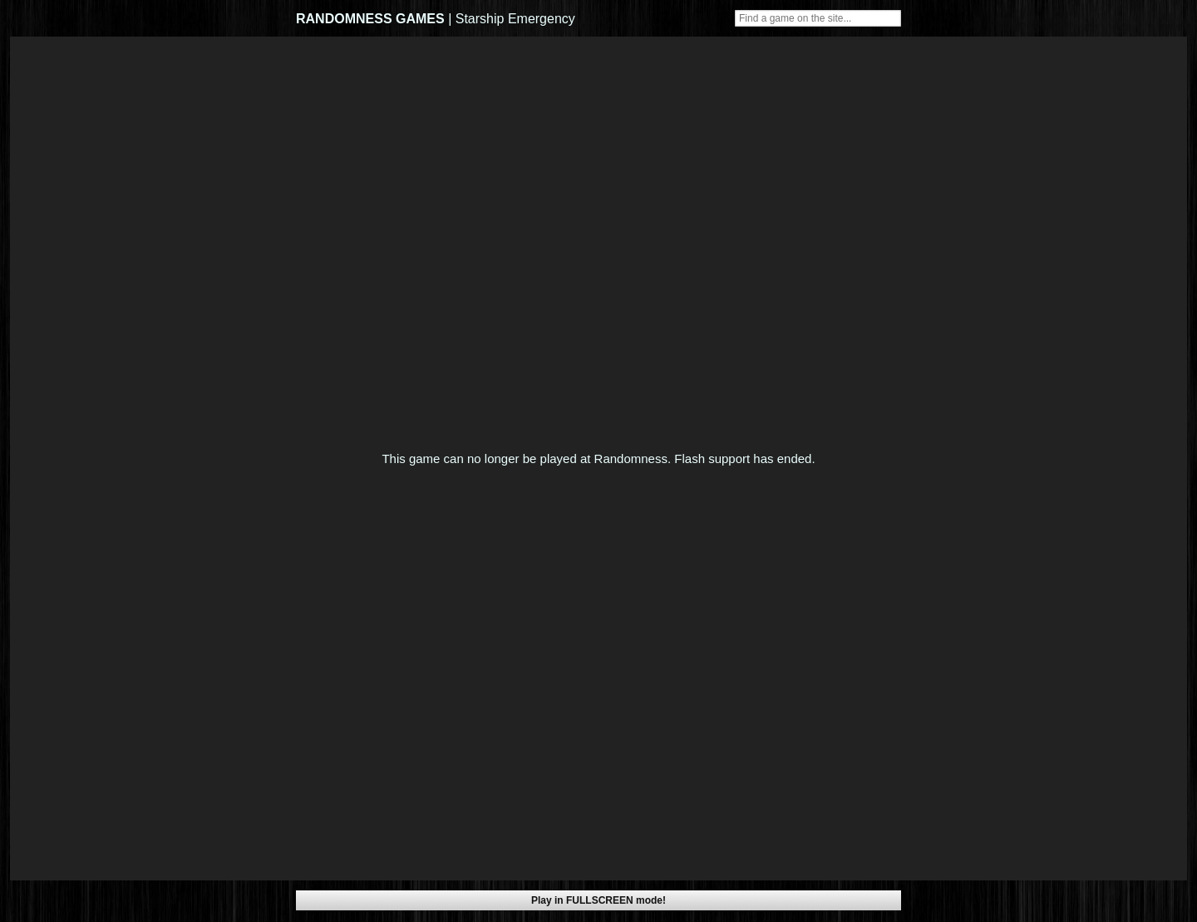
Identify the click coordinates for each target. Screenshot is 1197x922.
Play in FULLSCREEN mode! (598, 900)
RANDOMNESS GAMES (370, 19)
